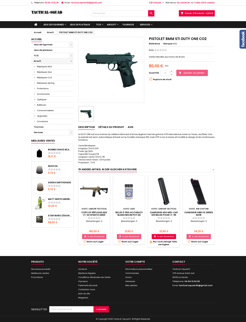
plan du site (84, 293)
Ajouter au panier (192, 73)
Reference (154, 43)
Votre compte (135, 262)
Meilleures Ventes (43, 141)
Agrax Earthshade (59, 182)
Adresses (130, 281)
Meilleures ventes (40, 273)
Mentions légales (87, 273)
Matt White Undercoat (60, 199)
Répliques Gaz (44, 72)
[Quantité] (165, 73)
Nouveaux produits (40, 269)
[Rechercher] (123, 13)
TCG (98, 24)
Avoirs (128, 277)
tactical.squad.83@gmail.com (86, 2)
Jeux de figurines (53, 24)
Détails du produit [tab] (111, 127)
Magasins (83, 297)
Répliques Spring (45, 83)
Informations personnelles (138, 269)
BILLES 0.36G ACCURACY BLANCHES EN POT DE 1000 (129, 215)
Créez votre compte (204, 2)
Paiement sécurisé (87, 285)
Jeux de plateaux (80, 24)
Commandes (132, 273)
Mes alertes (131, 285)
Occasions (42, 121)
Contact (178, 262)
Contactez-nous (86, 289)
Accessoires (43, 93)
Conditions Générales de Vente (94, 277)
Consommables (45, 110)
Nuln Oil (53, 166)
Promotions (37, 277)
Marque (167, 43)
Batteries (41, 104)
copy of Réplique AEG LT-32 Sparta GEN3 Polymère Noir (94, 215)
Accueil (36, 39)
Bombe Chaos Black (60, 149)
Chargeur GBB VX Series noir (198, 213)
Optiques (41, 99)
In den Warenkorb (94, 236)
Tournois (128, 24)
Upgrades (42, 115)
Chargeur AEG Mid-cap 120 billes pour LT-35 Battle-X (164, 215)
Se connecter (183, 2)
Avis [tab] (130, 127)
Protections (43, 88)
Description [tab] (86, 127)
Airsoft (111, 24)
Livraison (82, 269)
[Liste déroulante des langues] (156, 2)
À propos (83, 281)
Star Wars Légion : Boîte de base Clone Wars (60, 215)
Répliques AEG (44, 66)
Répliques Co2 (44, 77)
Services (145, 24)
